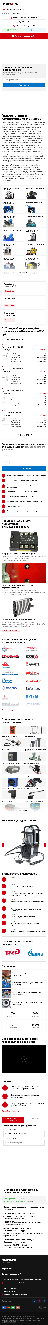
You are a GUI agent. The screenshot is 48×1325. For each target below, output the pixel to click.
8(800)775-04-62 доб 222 (25, 26)
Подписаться (24, 85)
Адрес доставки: (10, 1138)
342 (27, 435)
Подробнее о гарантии (11, 1111)
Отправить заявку (24, 468)
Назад (13, 435)
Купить (43, 350)
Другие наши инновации (11, 630)
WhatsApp (14, 30)
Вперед (34, 435)
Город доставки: (9, 1129)
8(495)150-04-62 (25, 22)
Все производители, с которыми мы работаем (20, 710)
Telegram (36, 30)
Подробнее (9, 291)
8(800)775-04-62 (14, 1288)
